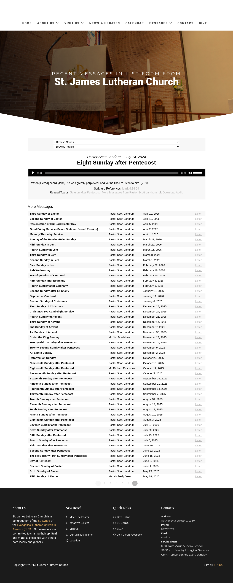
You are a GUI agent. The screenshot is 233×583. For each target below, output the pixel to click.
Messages (160, 23)
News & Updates (104, 23)
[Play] (33, 168)
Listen (198, 209)
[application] (116, 168)
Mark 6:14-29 (130, 184)
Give (203, 23)
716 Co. (218, 560)
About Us (48, 23)
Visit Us (74, 23)
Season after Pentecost (85, 187)
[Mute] (190, 168)
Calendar (134, 23)
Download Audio (173, 187)
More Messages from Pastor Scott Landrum (129, 187)
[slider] (111, 168)
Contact (186, 23)
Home (27, 23)
